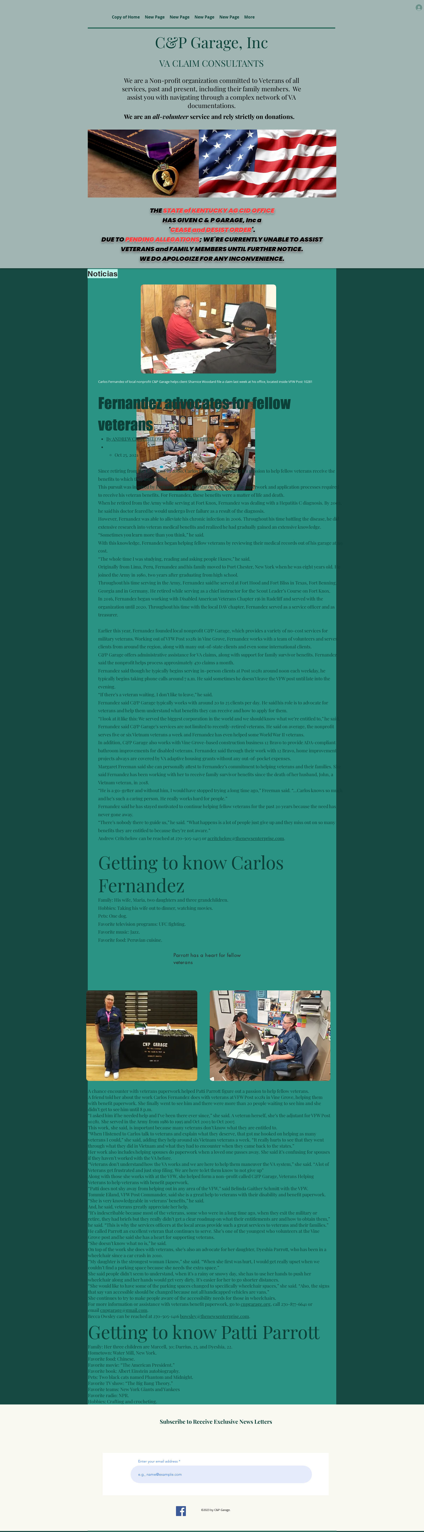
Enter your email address (158, 1461)
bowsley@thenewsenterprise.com (214, 1316)
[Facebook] (181, 1511)
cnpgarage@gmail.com (123, 1310)
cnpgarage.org (256, 1304)
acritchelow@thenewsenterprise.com (245, 838)
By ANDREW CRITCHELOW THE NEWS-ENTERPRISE (160, 439)
